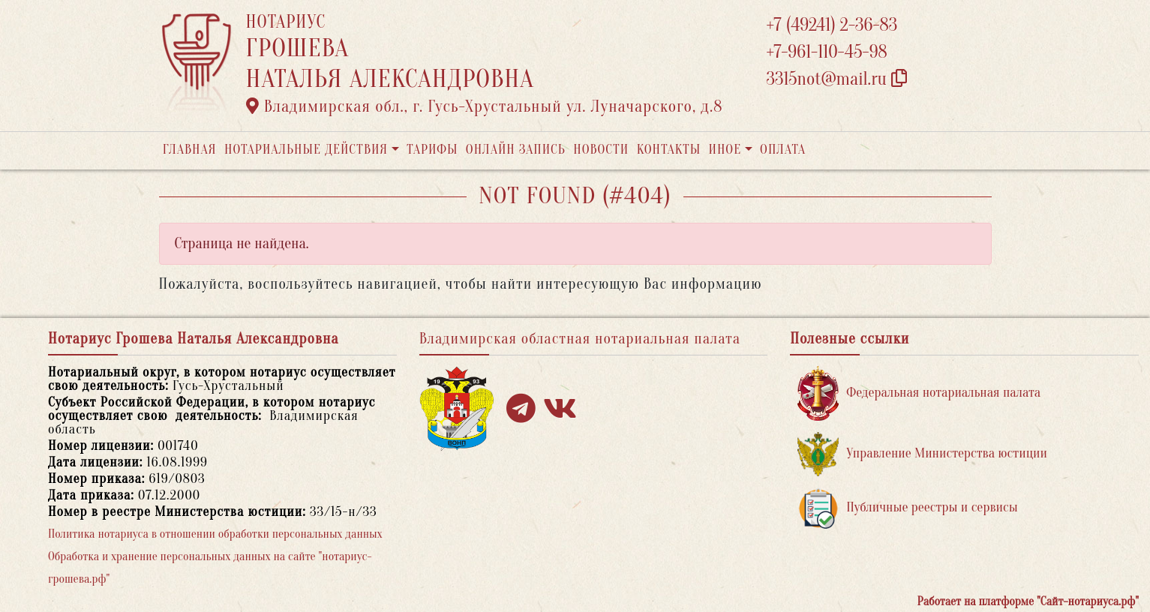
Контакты (669, 150)
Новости (601, 150)
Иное (724, 150)
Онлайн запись (516, 150)
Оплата (783, 150)
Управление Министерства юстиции (922, 454)
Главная (190, 150)
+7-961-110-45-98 (827, 52)
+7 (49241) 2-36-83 (832, 25)
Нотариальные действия (306, 150)
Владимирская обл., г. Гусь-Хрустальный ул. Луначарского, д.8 (484, 106)
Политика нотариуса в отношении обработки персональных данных (215, 534)
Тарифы (432, 150)
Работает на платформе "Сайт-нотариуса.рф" (1028, 601)
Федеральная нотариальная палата (918, 393)
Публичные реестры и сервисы (907, 508)
